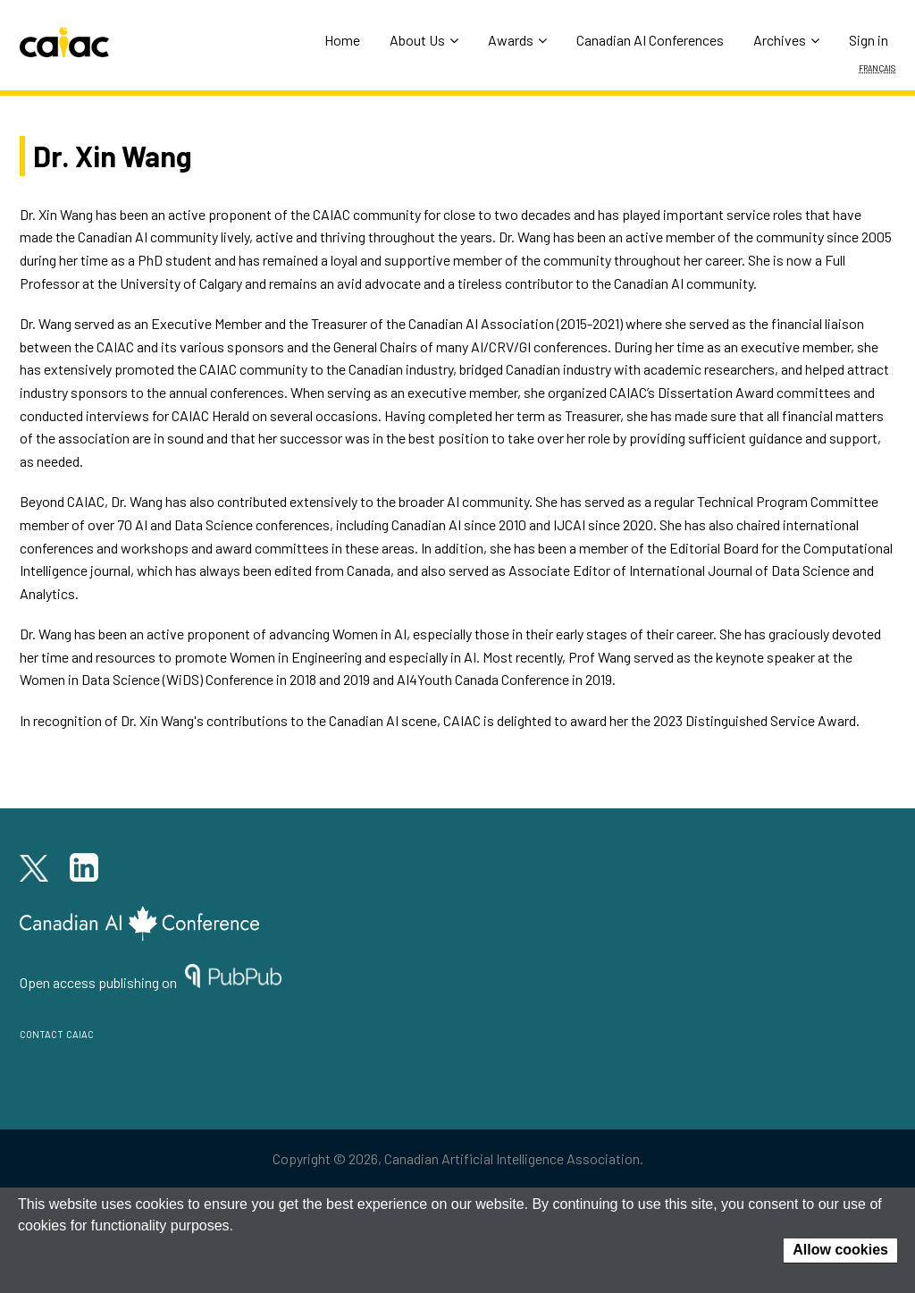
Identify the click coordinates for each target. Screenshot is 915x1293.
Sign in (868, 39)
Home (342, 39)
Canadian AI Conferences (650, 39)
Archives (786, 39)
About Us (424, 39)
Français (877, 67)
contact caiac (57, 1032)
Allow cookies (840, 1249)
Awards (517, 39)
